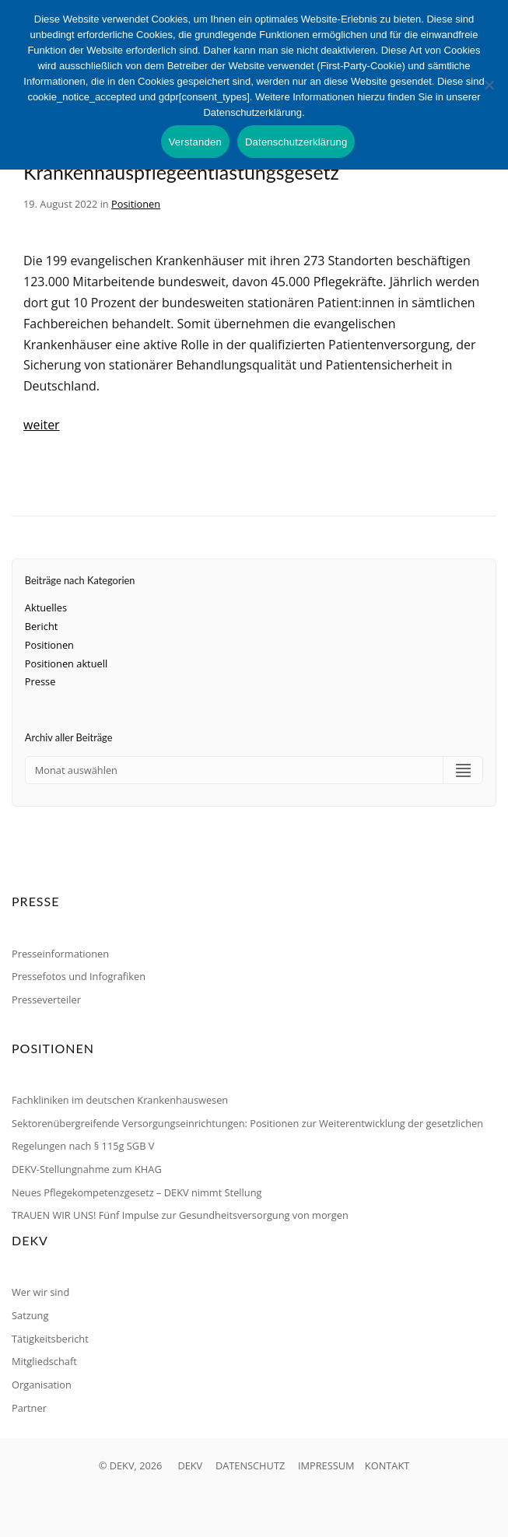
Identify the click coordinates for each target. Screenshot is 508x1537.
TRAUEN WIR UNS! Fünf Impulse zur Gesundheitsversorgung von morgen (180, 1215)
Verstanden (195, 142)
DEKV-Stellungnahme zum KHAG (87, 1169)
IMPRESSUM (326, 1465)
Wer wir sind (40, 1292)
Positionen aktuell (66, 663)
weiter (41, 424)
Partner (29, 1408)
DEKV (189, 1465)
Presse (40, 681)
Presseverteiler (46, 1000)
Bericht (41, 626)
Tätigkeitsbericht (50, 1339)
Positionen (135, 204)
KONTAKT (387, 1465)
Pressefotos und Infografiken (78, 976)
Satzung (30, 1315)
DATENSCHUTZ (250, 1465)
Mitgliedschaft (44, 1361)
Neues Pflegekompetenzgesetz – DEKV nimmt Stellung (136, 1192)
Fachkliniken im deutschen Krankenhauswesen (120, 1100)
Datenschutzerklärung (296, 142)
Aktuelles (46, 607)
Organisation (42, 1385)
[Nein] (488, 85)
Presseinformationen (60, 954)
